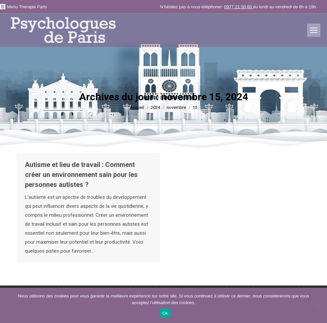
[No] (318, 305)
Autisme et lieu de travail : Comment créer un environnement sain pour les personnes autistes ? (81, 175)
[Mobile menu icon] (313, 30)
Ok (165, 313)
